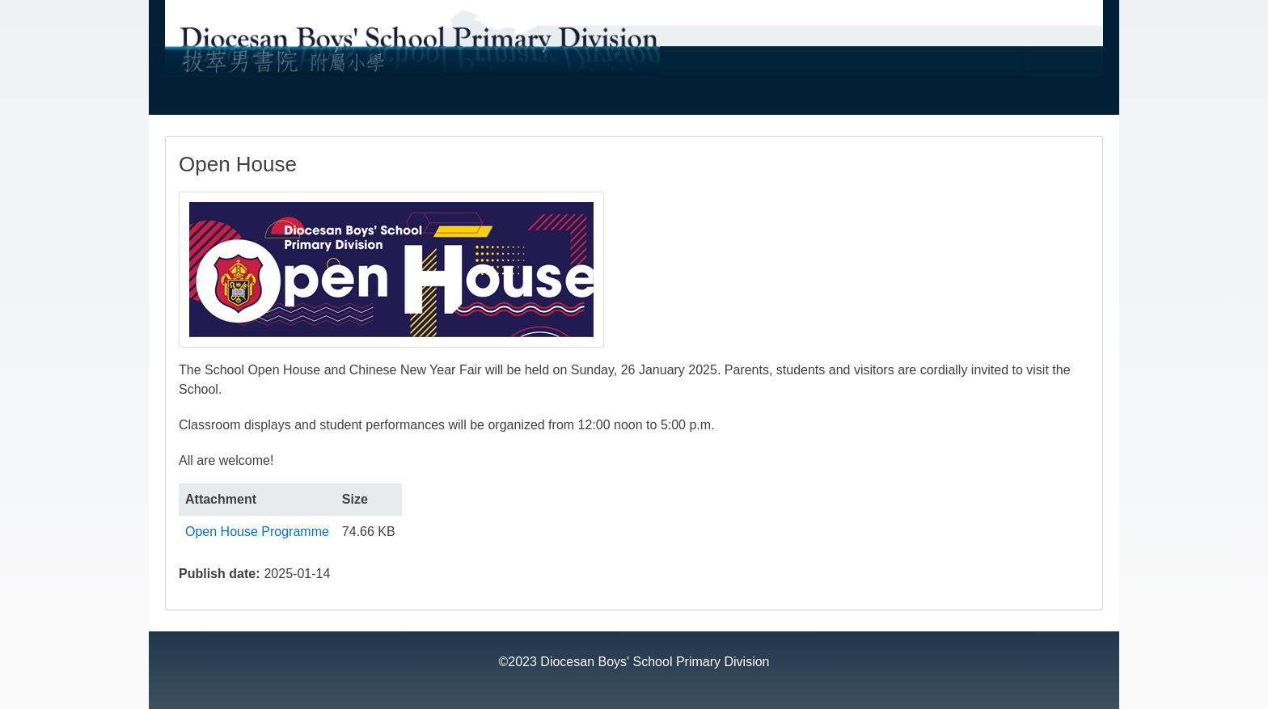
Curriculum (384, 101)
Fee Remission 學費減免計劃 (679, 101)
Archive (974, 101)
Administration (280, 101)
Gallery (899, 101)
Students (821, 101)
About (190, 101)
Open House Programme (257, 531)
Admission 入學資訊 (506, 101)
